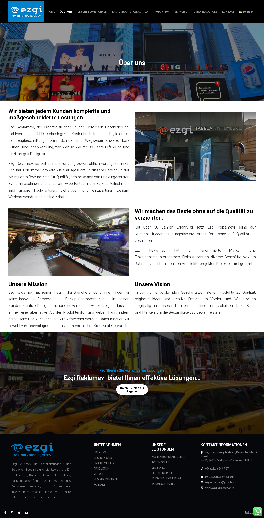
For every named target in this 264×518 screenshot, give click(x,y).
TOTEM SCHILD (161, 462)
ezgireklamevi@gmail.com (218, 482)
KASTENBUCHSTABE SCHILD (168, 456)
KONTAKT (99, 484)
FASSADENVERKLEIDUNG (166, 478)
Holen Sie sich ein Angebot (132, 389)
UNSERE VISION (103, 457)
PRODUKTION (102, 468)
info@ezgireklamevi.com (218, 476)
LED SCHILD (158, 467)
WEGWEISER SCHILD (163, 483)
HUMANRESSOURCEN (106, 479)
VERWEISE (100, 473)
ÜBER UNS (100, 452)
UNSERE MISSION (104, 463)
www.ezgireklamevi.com (217, 487)
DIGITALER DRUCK (162, 473)
